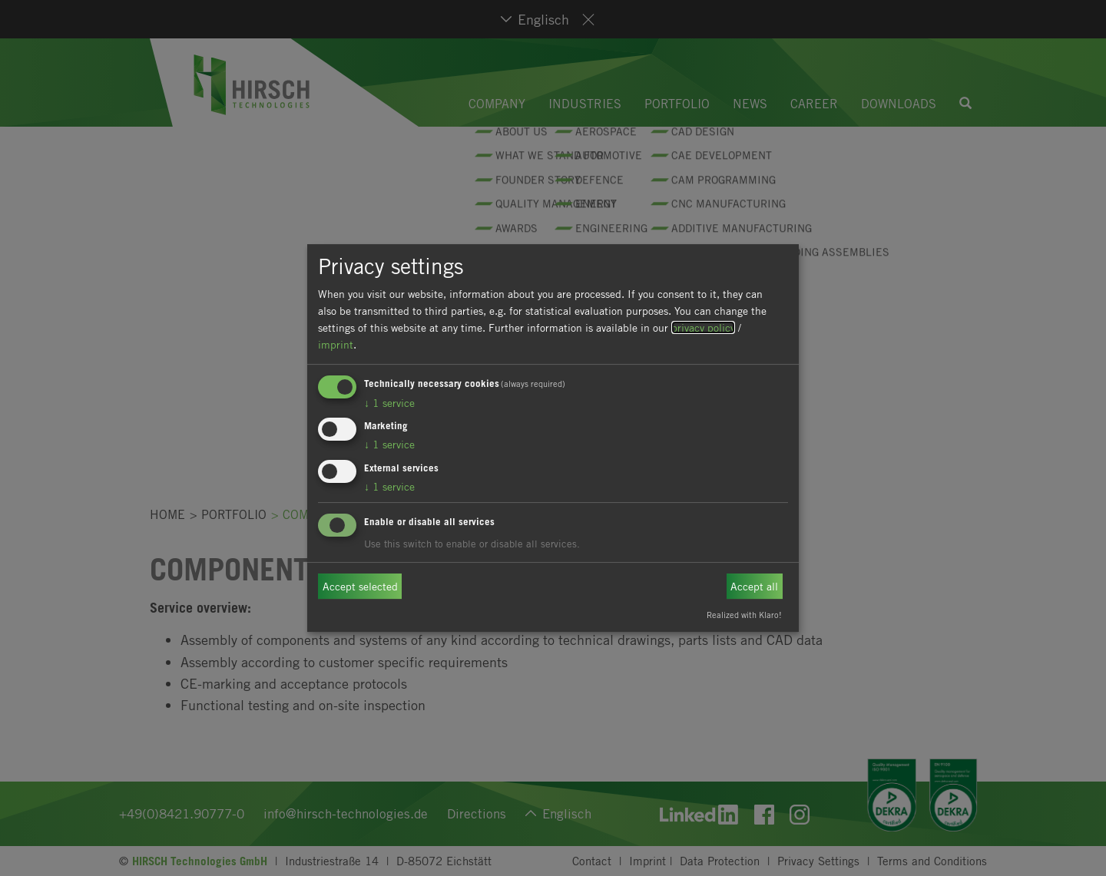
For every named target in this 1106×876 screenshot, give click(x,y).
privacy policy (703, 327)
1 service (389, 402)
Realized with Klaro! (744, 615)
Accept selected (360, 586)
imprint (335, 344)
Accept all (754, 586)
